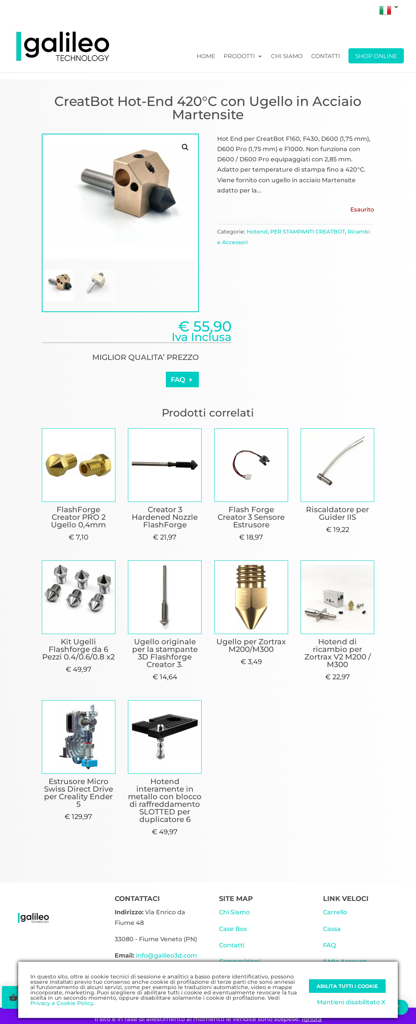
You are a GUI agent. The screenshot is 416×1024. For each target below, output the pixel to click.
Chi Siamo (287, 57)
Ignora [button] (312, 1018)
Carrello (335, 912)
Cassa (332, 928)
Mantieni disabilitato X (351, 1002)
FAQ (178, 380)
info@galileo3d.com (166, 955)
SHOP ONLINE (376, 56)
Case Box (233, 928)
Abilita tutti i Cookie (347, 986)
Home (206, 57)
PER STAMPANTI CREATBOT (307, 231)
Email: (124, 955)
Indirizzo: (129, 912)
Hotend (257, 231)
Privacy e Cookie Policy (61, 1003)
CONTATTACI (137, 899)
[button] (185, 147)
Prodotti (239, 57)
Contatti (325, 57)
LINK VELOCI (346, 899)
